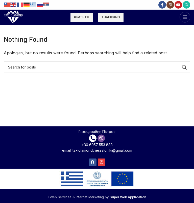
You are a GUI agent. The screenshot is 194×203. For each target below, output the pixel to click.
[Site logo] (13, 16)
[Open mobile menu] (185, 17)
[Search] (97, 67)
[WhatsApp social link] (186, 5)
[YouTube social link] (178, 5)
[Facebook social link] (162, 5)
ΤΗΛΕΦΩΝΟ (110, 17)
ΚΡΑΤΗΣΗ (81, 17)
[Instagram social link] (170, 5)
